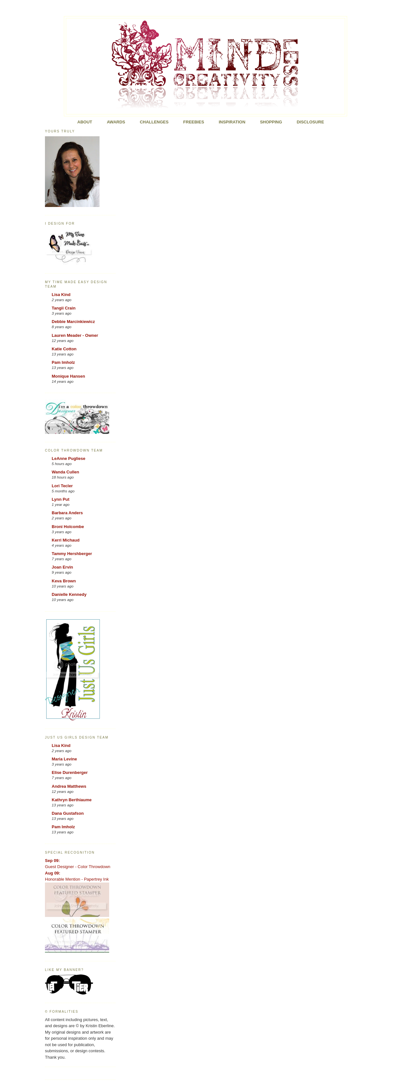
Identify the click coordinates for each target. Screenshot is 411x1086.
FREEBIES (193, 122)
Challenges (154, 122)
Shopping (271, 122)
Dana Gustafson (68, 813)
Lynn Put (60, 499)
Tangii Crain (63, 308)
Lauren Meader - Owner (75, 335)
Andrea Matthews (69, 786)
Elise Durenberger (70, 772)
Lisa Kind (61, 294)
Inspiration (232, 122)
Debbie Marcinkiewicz (73, 321)
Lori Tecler (62, 485)
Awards (116, 122)
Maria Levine (64, 759)
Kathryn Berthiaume (72, 799)
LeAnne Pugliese (68, 458)
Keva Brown (64, 581)
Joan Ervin (62, 567)
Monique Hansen (68, 376)
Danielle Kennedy (69, 594)
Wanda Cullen (65, 472)
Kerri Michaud (66, 540)
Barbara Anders (67, 512)
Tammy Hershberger (72, 553)
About (84, 122)
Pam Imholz (63, 362)
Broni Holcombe (68, 526)
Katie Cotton (64, 348)
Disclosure (310, 122)
